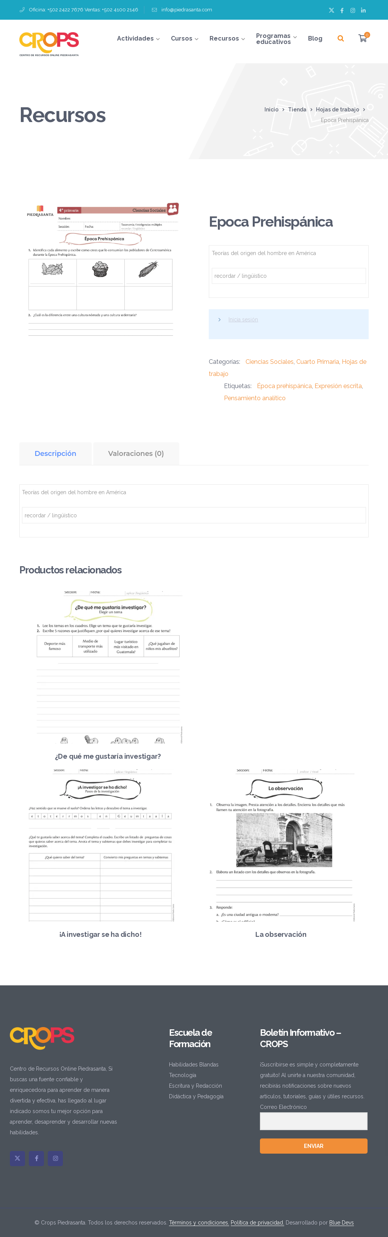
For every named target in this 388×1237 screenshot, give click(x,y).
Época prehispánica (284, 386)
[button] (169, 210)
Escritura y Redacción (195, 1086)
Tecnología (182, 1075)
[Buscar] (341, 39)
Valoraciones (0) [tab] (136, 453)
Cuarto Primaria (317, 361)
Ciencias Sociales (270, 361)
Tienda (297, 109)
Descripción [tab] (55, 453)
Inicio (271, 109)
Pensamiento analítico (255, 398)
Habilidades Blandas (194, 1065)
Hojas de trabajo (337, 109)
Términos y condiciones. (199, 1223)
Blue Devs (341, 1223)
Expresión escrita (338, 386)
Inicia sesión (243, 319)
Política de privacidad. (257, 1223)
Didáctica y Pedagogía (196, 1096)
